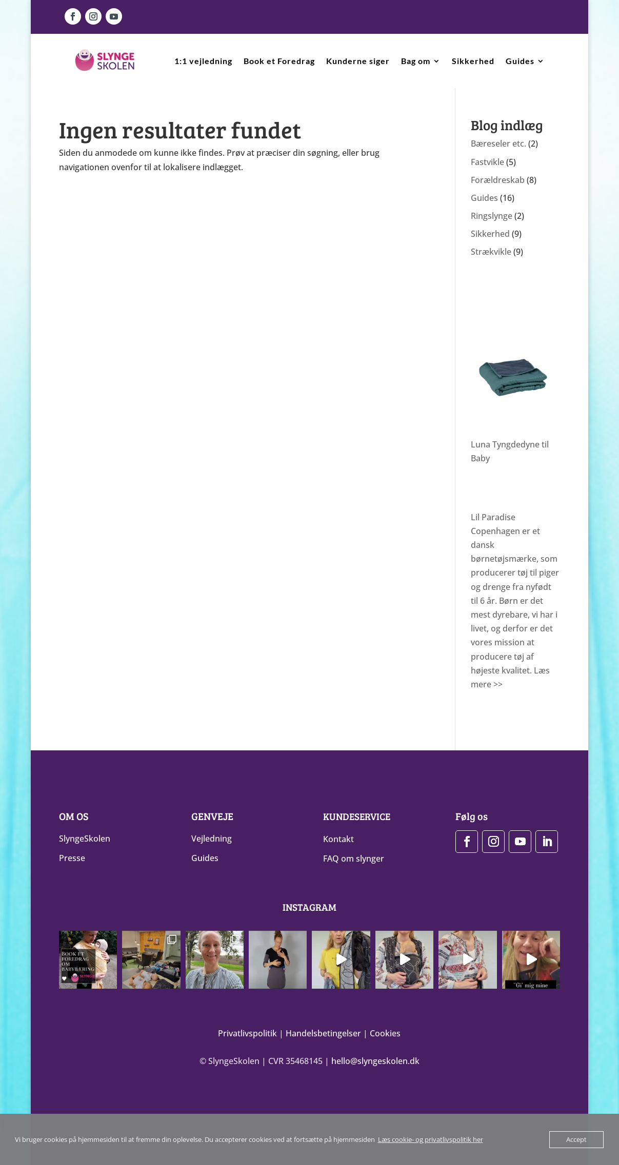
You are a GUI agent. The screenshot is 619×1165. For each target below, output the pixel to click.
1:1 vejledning (203, 61)
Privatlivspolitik (247, 1032)
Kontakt (338, 839)
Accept (576, 1139)
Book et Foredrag (279, 61)
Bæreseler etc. (498, 143)
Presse (72, 858)
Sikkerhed (473, 61)
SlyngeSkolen (84, 838)
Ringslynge (491, 215)
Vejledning (211, 838)
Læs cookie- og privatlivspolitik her (430, 1139)
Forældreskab (498, 180)
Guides (520, 61)
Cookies (385, 1032)
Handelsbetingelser (323, 1032)
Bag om (415, 61)
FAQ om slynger (353, 858)
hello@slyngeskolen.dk (375, 1060)
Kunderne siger (358, 61)
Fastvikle (487, 162)
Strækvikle (491, 251)
